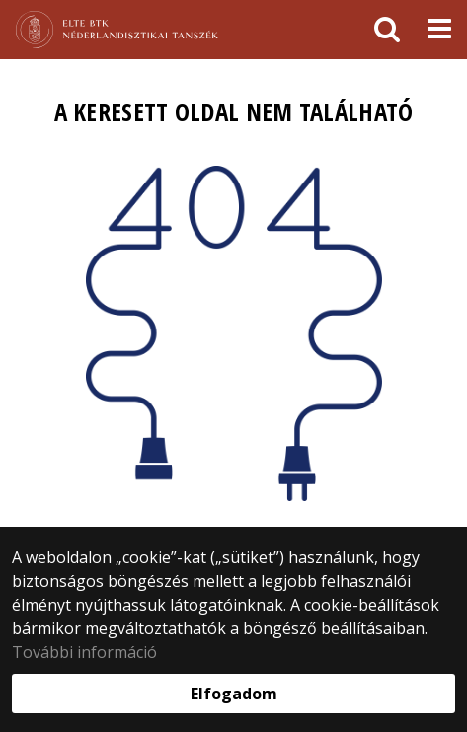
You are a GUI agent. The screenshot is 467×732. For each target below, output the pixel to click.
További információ (84, 652)
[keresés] (387, 29)
